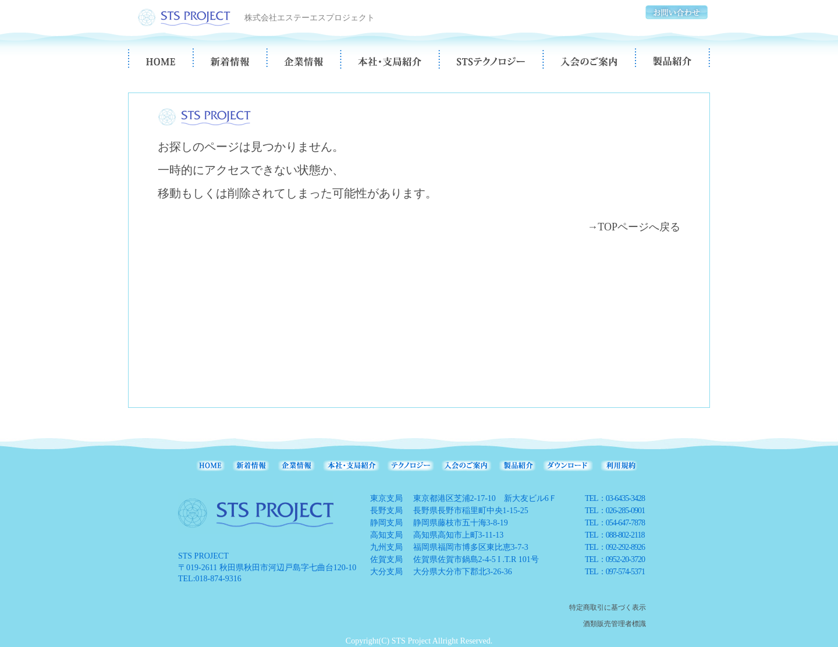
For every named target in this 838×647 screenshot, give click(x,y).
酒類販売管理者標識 (614, 624)
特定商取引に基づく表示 (607, 607)
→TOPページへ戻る (633, 227)
